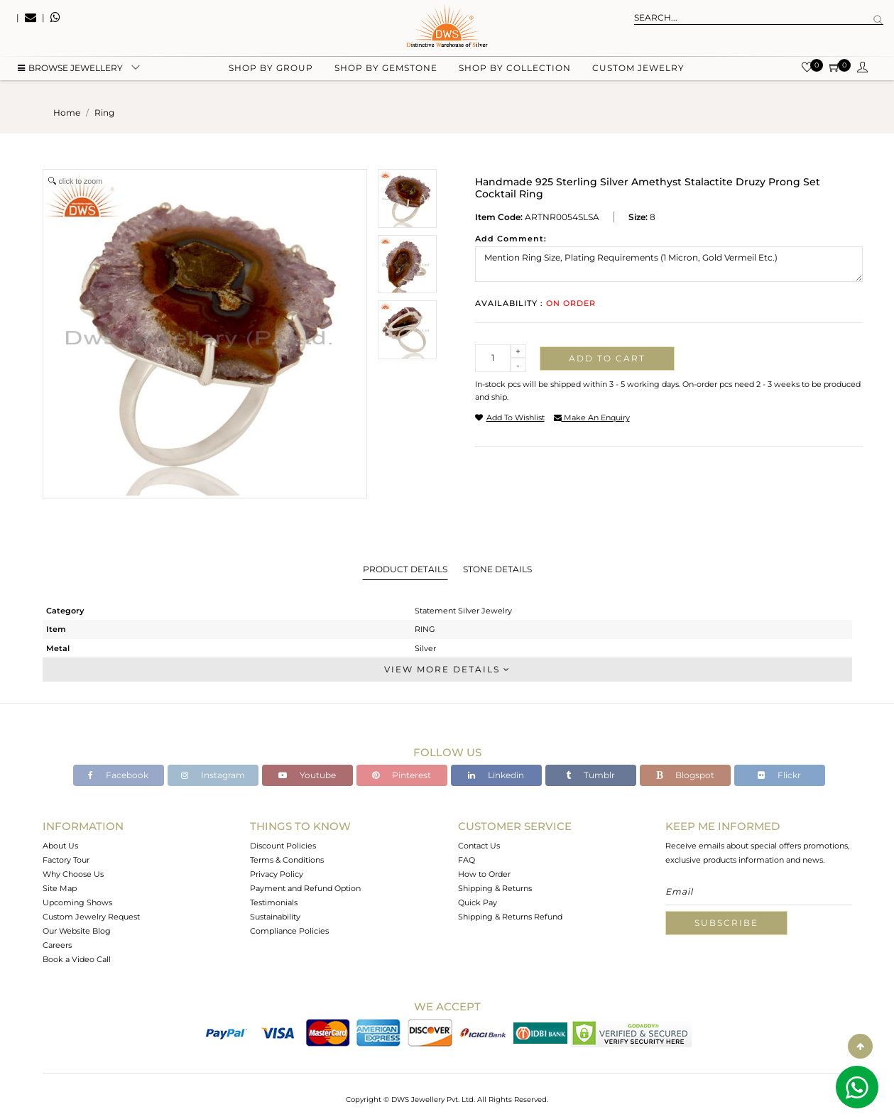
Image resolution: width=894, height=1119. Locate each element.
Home (66, 112)
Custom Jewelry (638, 71)
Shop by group (271, 71)
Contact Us (479, 846)
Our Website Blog (77, 931)
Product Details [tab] (405, 569)
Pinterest (401, 775)
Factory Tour (66, 860)
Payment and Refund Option (305, 888)
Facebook (118, 775)
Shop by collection (515, 71)
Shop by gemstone (385, 71)
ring (104, 112)
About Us (60, 846)
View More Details (447, 669)
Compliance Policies (289, 931)
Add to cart (607, 358)
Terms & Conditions (287, 860)
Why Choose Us (73, 874)
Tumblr (590, 775)
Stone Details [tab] (497, 569)
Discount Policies (283, 846)
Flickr (779, 775)
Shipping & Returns (495, 888)
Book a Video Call (77, 959)
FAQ (466, 860)
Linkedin (496, 775)
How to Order (484, 874)
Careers (57, 945)
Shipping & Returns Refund (510, 917)
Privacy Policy (276, 874)
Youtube (307, 775)
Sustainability (275, 917)
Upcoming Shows (77, 902)
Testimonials (274, 902)
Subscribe (726, 922)
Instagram (213, 775)
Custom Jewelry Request (91, 917)
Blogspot (685, 775)
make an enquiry (592, 417)
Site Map (60, 888)
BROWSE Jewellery (70, 71)
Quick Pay (477, 902)
